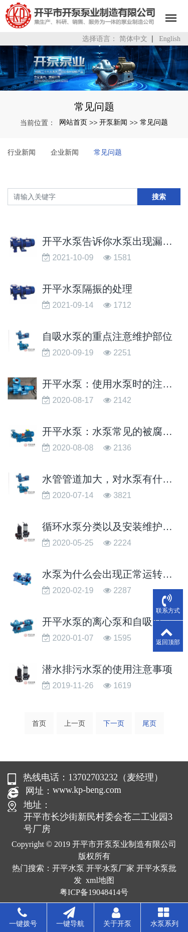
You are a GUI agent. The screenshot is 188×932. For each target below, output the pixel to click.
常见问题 (154, 122)
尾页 (149, 723)
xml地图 (100, 880)
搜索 (159, 197)
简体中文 (133, 39)
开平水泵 (68, 868)
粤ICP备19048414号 (94, 892)
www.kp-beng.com (87, 790)
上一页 (74, 723)
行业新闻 (22, 152)
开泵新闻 (113, 122)
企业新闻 (65, 152)
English (169, 39)
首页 (39, 723)
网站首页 (73, 122)
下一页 (113, 723)
